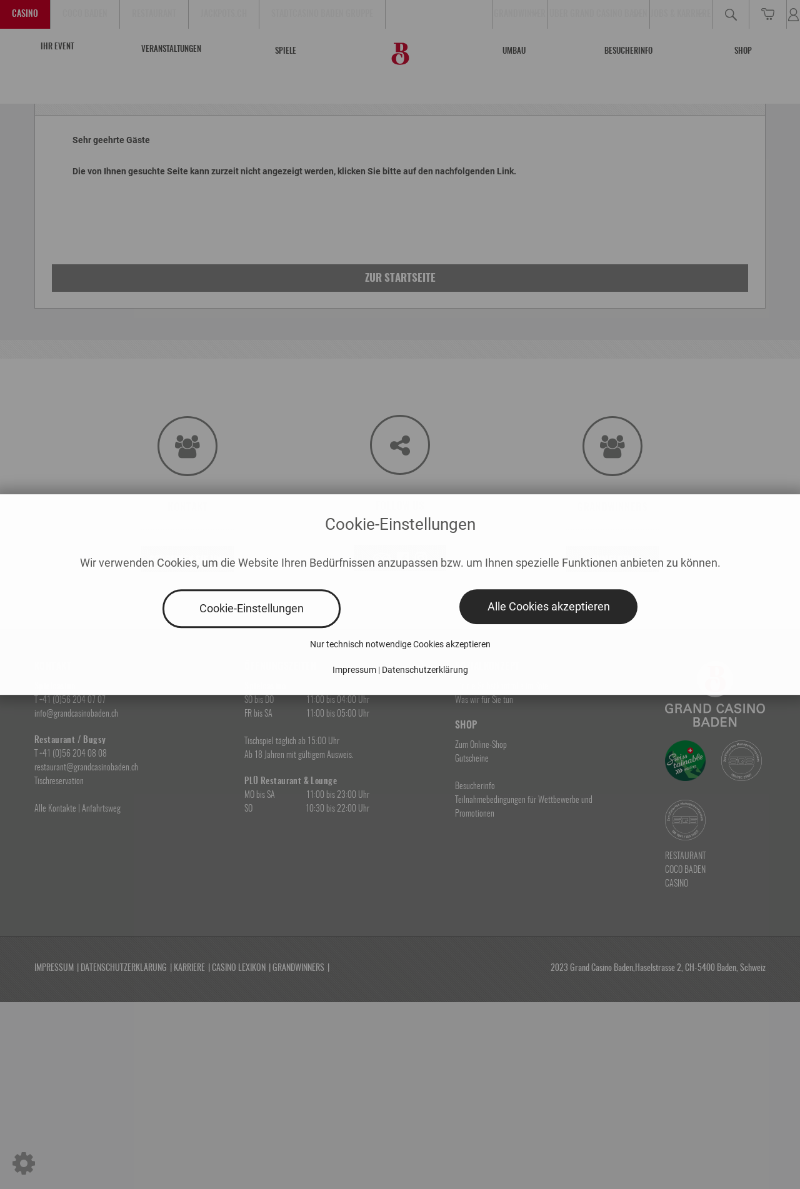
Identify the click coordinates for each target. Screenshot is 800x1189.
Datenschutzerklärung (425, 670)
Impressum (354, 670)
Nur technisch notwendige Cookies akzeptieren (400, 644)
